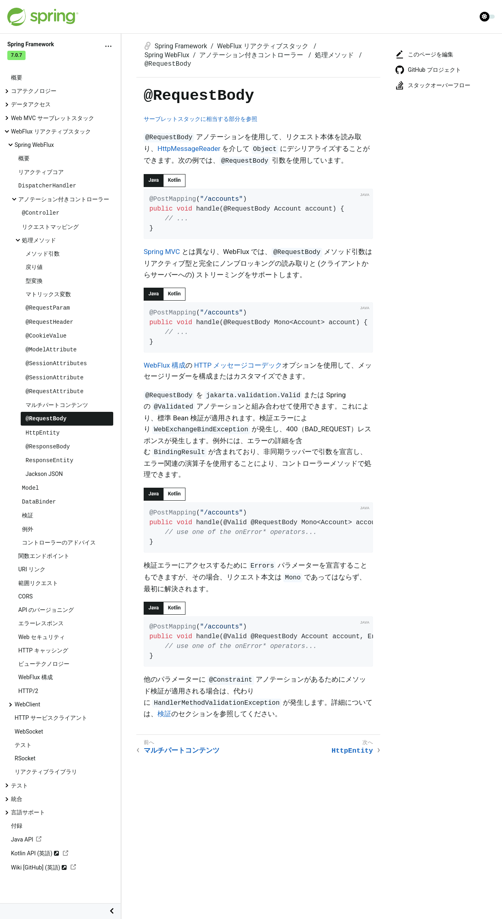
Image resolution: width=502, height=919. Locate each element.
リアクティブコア (41, 172)
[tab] (154, 180)
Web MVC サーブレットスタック (52, 118)
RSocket (25, 758)
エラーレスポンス (41, 623)
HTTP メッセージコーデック (238, 365)
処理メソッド (39, 240)
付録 (16, 825)
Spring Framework (181, 46)
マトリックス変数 (48, 294)
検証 (27, 515)
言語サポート (28, 812)
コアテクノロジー (33, 91)
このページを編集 (424, 54)
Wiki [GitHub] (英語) (39, 867)
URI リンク (31, 569)
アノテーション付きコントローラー (63, 199)
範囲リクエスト (38, 583)
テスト (23, 745)
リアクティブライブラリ (46, 771)
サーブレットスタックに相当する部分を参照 (200, 119)
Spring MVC (162, 252)
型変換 (34, 281)
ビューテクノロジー (43, 664)
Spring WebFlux (34, 145)
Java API (22, 839)
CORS (25, 596)
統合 (16, 799)
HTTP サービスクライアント (51, 718)
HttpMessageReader (188, 148)
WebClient (27, 704)
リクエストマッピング (50, 227)
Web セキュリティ (41, 637)
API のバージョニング (46, 610)
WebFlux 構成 (35, 677)
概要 (16, 77)
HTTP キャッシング (43, 650)
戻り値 (34, 267)
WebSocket (29, 731)
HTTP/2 (28, 691)
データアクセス (31, 104)
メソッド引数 (43, 253)
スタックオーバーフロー (432, 85)
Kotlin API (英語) (35, 853)
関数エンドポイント (43, 556)
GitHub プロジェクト (428, 70)
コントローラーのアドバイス (59, 542)
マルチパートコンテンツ (57, 405)
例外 (27, 529)
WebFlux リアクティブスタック (51, 131)
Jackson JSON (44, 474)
